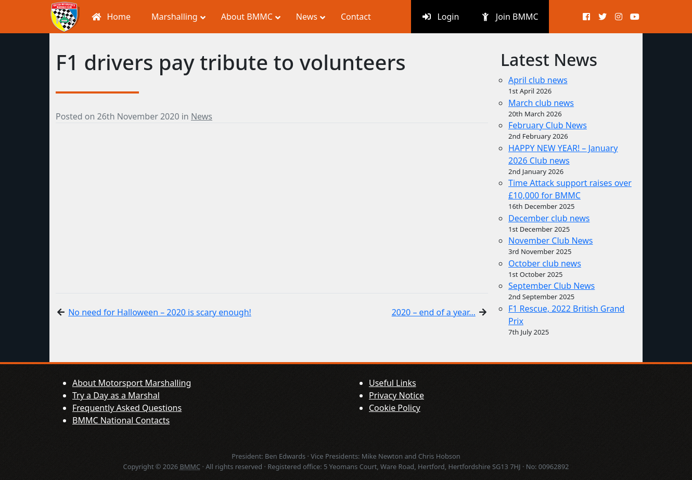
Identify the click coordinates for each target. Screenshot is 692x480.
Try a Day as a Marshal (116, 395)
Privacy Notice (396, 395)
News (201, 116)
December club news (549, 218)
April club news (538, 80)
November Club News (550, 240)
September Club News (551, 285)
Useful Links (392, 383)
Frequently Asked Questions (127, 408)
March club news (541, 103)
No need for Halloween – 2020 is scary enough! (159, 312)
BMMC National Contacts (121, 420)
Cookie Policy (394, 408)
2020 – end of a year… (434, 312)
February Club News (547, 125)
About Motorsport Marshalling (131, 383)
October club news (544, 263)
